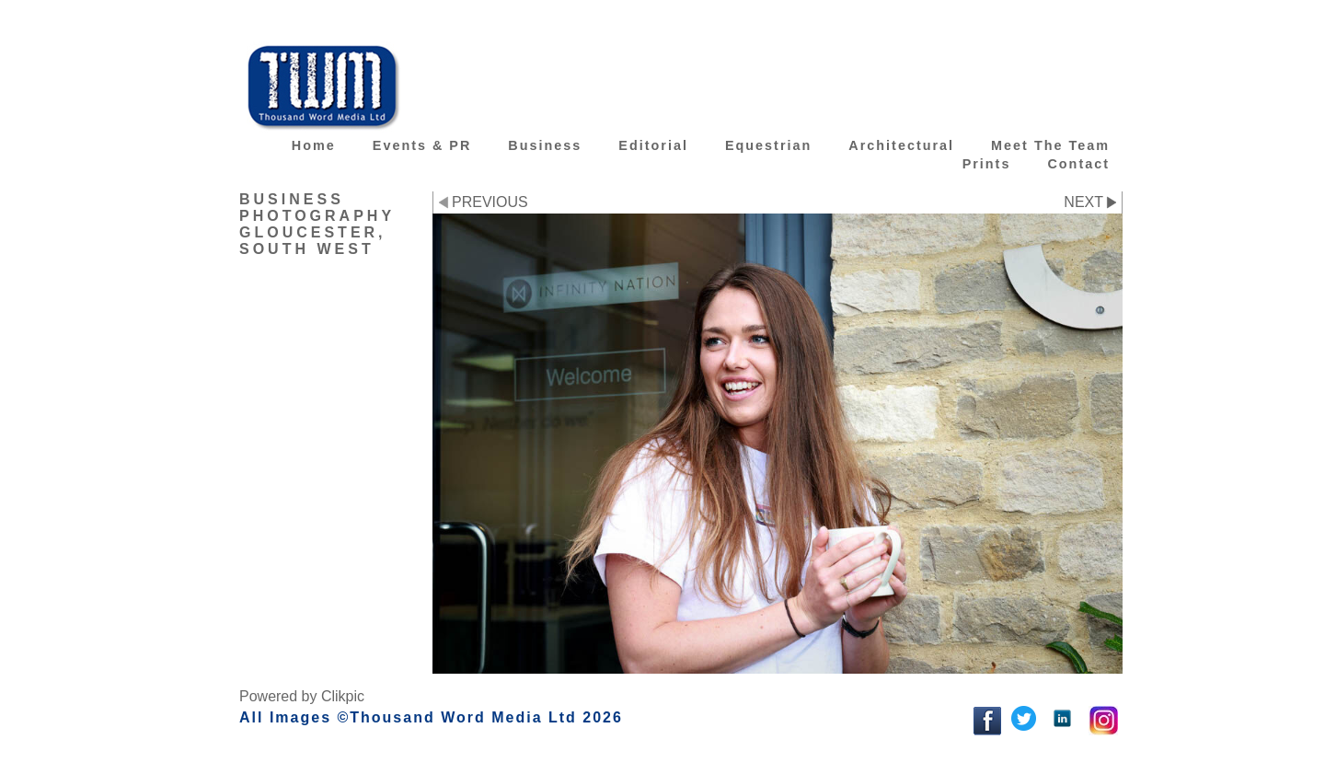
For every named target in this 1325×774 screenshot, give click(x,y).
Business (545, 145)
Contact (1078, 163)
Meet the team (1050, 145)
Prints (986, 163)
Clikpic (342, 696)
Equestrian (768, 145)
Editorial (653, 145)
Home (314, 145)
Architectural (901, 145)
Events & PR (422, 145)
